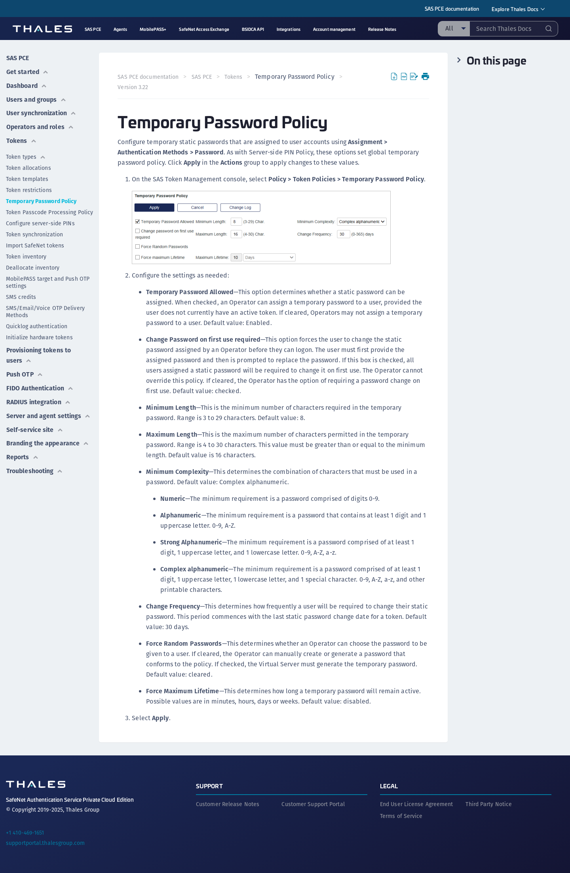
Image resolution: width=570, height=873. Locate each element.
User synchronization (41, 111)
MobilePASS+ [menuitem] (153, 29)
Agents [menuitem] (120, 29)
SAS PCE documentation (452, 8)
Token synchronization (34, 232)
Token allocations (28, 165)
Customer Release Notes (227, 804)
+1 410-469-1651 (25, 832)
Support (209, 785)
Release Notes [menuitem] (382, 29)
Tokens (21, 138)
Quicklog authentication (36, 323)
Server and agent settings (48, 411)
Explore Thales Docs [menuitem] (515, 9)
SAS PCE (17, 57)
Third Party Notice (489, 804)
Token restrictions (29, 187)
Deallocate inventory (32, 265)
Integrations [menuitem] (288, 29)
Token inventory (26, 254)
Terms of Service (401, 816)
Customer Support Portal (312, 804)
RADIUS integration (38, 398)
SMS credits (21, 294)
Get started (27, 71)
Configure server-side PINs (40, 220)
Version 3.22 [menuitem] (133, 87)
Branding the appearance (48, 438)
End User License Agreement (416, 804)
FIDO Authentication (40, 384)
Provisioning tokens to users (39, 352)
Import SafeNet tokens (35, 243)
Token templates (27, 176)
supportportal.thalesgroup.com (45, 842)
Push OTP (25, 371)
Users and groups (36, 98)
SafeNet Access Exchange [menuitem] (204, 29)
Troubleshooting (35, 465)
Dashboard (27, 84)
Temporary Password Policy (41, 198)
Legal (389, 785)
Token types (26, 154)
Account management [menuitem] (334, 29)
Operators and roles (40, 124)
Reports (22, 451)
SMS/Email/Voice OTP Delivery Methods (45, 309)
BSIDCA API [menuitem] (253, 29)
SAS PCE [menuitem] (93, 29)
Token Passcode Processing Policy (49, 209)
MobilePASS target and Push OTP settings (47, 280)
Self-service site (35, 425)
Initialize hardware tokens (39, 335)
